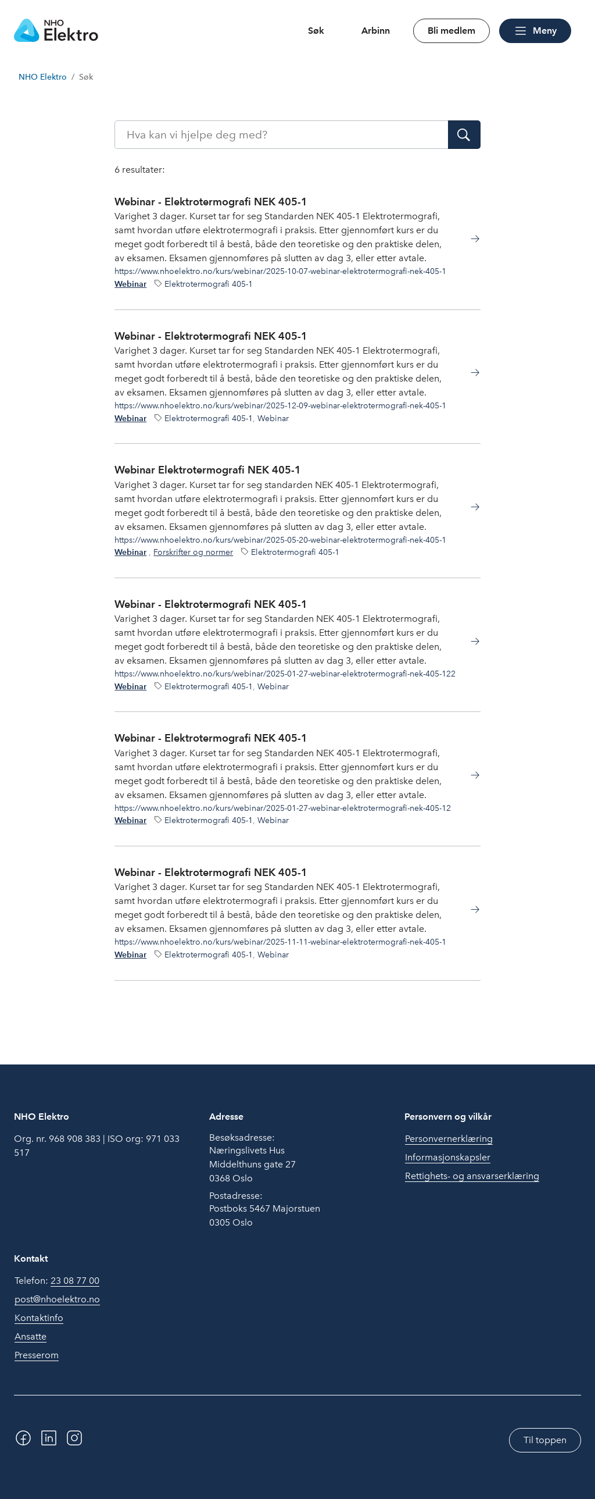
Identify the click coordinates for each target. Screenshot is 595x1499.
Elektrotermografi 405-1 (208, 284)
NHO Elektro (43, 77)
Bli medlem (451, 30)
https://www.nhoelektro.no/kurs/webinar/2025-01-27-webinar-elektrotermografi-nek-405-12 (282, 808)
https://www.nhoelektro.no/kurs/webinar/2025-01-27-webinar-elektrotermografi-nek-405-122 (285, 673)
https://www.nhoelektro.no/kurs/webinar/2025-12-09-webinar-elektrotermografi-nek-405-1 (280, 405)
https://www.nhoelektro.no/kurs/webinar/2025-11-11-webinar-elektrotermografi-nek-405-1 (280, 942)
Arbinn (375, 30)
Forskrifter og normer (193, 552)
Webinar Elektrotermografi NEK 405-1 (207, 470)
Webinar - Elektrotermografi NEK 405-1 (210, 201)
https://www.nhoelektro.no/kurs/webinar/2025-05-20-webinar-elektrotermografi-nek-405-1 (280, 540)
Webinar (130, 284)
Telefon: (57, 1281)
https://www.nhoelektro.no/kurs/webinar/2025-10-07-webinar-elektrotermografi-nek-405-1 (280, 271)
